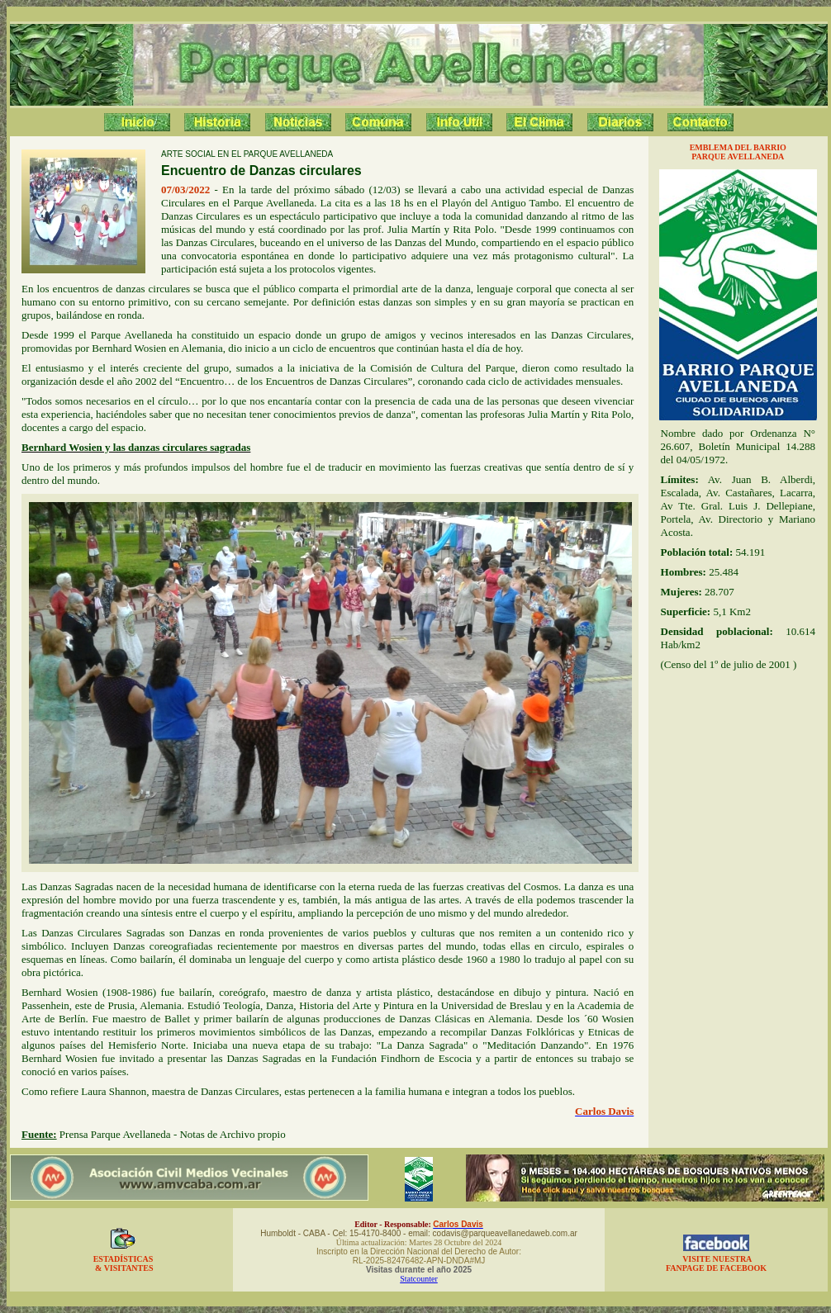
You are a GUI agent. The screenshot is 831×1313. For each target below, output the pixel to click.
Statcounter (419, 1278)
